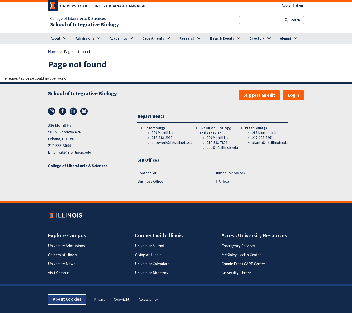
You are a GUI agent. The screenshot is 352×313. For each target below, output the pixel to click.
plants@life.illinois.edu (270, 142)
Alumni (285, 38)
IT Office (221, 181)
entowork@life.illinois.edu (172, 142)
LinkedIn (73, 111)
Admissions (85, 38)
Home (53, 52)
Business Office (150, 181)
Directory (257, 38)
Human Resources (229, 173)
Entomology (155, 127)
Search (295, 20)
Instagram (52, 111)
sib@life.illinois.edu (75, 152)
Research (187, 38)
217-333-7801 (217, 142)
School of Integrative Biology (84, 24)
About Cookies (67, 299)
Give (299, 5)
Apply (286, 5)
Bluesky (84, 111)
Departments (153, 38)
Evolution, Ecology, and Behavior (215, 130)
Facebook (62, 111)
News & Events (222, 38)
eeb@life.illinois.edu (222, 147)
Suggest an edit (259, 95)
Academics (118, 38)
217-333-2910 (162, 137)
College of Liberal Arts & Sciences (78, 18)
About (55, 38)
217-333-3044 (59, 146)
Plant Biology (256, 127)
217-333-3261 (262, 137)
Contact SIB (147, 173)
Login (293, 95)
